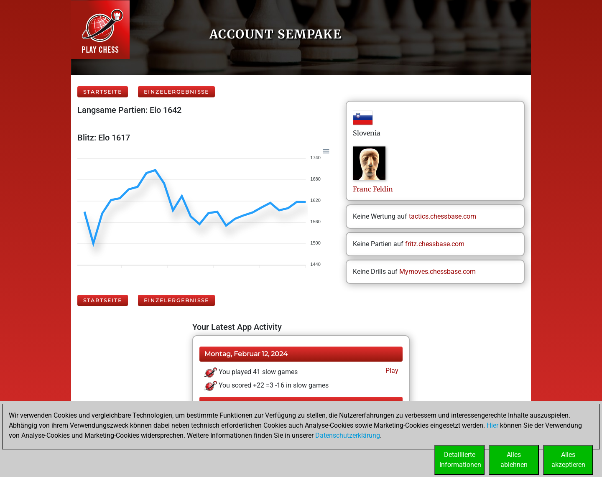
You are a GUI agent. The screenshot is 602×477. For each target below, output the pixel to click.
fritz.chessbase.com (434, 244)
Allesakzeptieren (568, 460)
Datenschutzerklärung (347, 435)
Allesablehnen (514, 460)
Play (391, 371)
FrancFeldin (373, 189)
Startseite (102, 92)
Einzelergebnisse (176, 92)
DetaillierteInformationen (460, 460)
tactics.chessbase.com (442, 216)
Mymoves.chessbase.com (437, 271)
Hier (492, 425)
